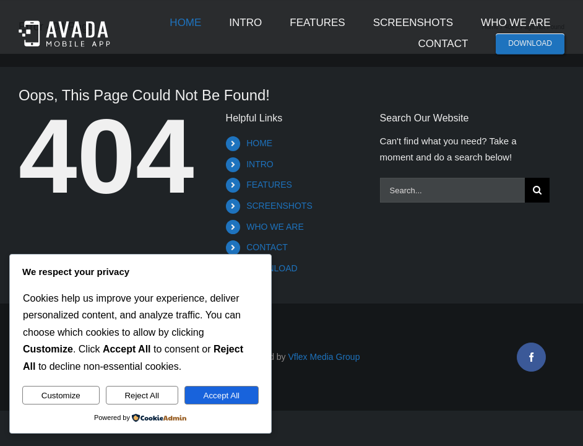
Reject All (141, 395)
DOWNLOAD (271, 268)
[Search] (537, 190)
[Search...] (452, 190)
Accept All (222, 395)
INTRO (260, 164)
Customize (60, 395)
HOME (259, 143)
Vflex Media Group (324, 357)
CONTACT (267, 247)
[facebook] (531, 357)
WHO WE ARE (275, 227)
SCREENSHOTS (279, 206)
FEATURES (269, 185)
